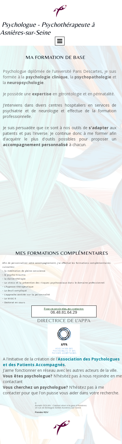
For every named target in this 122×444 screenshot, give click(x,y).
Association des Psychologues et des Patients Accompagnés (61, 361)
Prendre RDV (41, 412)
